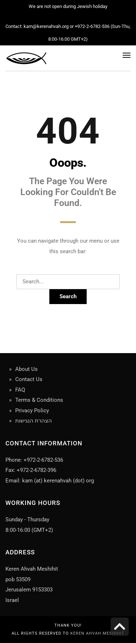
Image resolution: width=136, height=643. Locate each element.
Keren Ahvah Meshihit (97, 633)
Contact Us (28, 379)
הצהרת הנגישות (33, 420)
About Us (26, 369)
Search (68, 296)
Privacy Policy (32, 410)
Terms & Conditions (39, 400)
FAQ (20, 390)
